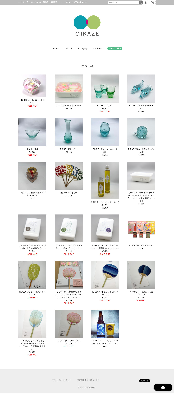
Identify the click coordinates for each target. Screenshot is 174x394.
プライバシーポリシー (61, 381)
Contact (97, 49)
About (69, 49)
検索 (141, 2)
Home (56, 49)
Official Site (115, 49)
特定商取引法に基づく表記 (88, 381)
